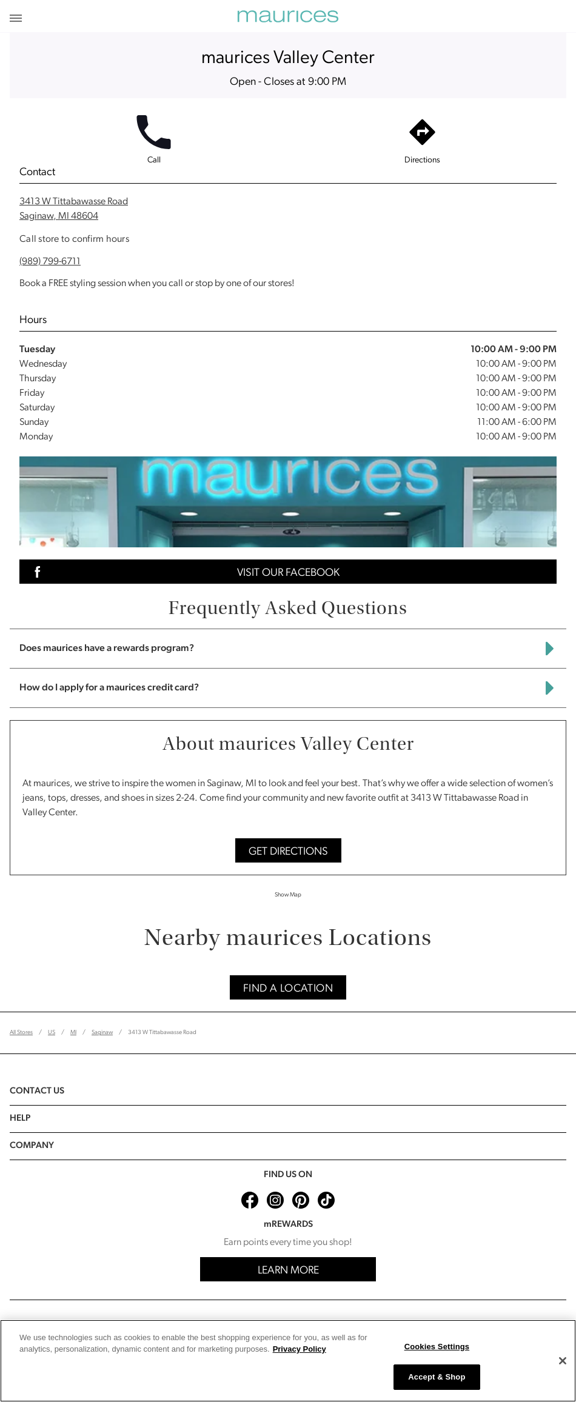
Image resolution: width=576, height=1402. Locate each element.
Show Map (288, 895)
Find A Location (288, 989)
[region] (288, 1361)
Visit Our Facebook (183, 571)
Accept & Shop (436, 1376)
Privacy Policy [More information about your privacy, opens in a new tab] (299, 1349)
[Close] (562, 1360)
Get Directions (288, 852)
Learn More (288, 1271)
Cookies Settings (437, 1346)
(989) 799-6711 (50, 262)
